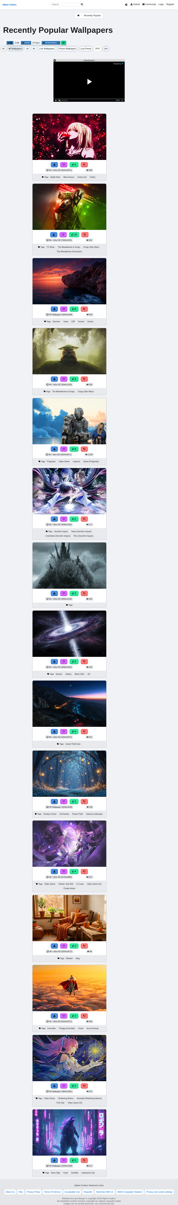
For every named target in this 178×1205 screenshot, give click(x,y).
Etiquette (88, 1192)
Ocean (90, 321)
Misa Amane (69, 177)
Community (149, 4)
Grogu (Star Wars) (91, 247)
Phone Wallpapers (67, 48)
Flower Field (77, 814)
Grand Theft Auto (72, 744)
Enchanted (64, 814)
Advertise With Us (104, 1192)
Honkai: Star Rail (65, 884)
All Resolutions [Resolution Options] (51, 43)
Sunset (81, 321)
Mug (78, 958)
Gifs (106, 48)
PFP (97, 48)
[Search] (82, 4)
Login (161, 4)
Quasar (59, 674)
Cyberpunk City (88, 1173)
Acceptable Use (72, 1192)
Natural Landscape (94, 814)
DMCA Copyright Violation (129, 1192)
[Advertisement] (159, 150)
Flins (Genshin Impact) (83, 536)
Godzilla (74, 1173)
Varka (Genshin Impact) (81, 531)
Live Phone (85, 48)
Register (170, 4)
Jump (65, 321)
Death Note (55, 177)
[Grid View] (10, 42)
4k (27, 48)
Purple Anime (69, 888)
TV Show (50, 247)
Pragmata (51, 461)
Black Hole (79, 674)
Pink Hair (60, 1103)
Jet (88, 674)
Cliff (73, 321)
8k (34, 48)
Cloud (80, 1028)
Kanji (66, 1173)
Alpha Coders (9, 4)
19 (74, 234)
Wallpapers (15, 48)
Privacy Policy (33, 1192)
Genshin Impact (61, 531)
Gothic (92, 177)
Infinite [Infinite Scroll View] (26, 43)
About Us (10, 1192)
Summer (56, 321)
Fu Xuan (80, 884)
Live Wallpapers (47, 48)
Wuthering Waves (65, 1098)
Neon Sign (55, 1173)
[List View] (16, 42)
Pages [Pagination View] (36, 43)
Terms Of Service (52, 1192)
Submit (135, 4)
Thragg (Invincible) (67, 1028)
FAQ (20, 1192)
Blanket (69, 958)
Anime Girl (82, 177)
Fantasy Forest (49, 814)
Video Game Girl (94, 884)
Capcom (76, 461)
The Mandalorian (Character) (69, 251)
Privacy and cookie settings (159, 1192)
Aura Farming (92, 1028)
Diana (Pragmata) (91, 461)
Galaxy (68, 674)
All (3, 48)
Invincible (51, 1028)
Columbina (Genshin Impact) (58, 536)
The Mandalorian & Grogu (69, 247)
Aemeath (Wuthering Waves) (89, 1098)
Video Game (64, 461)
